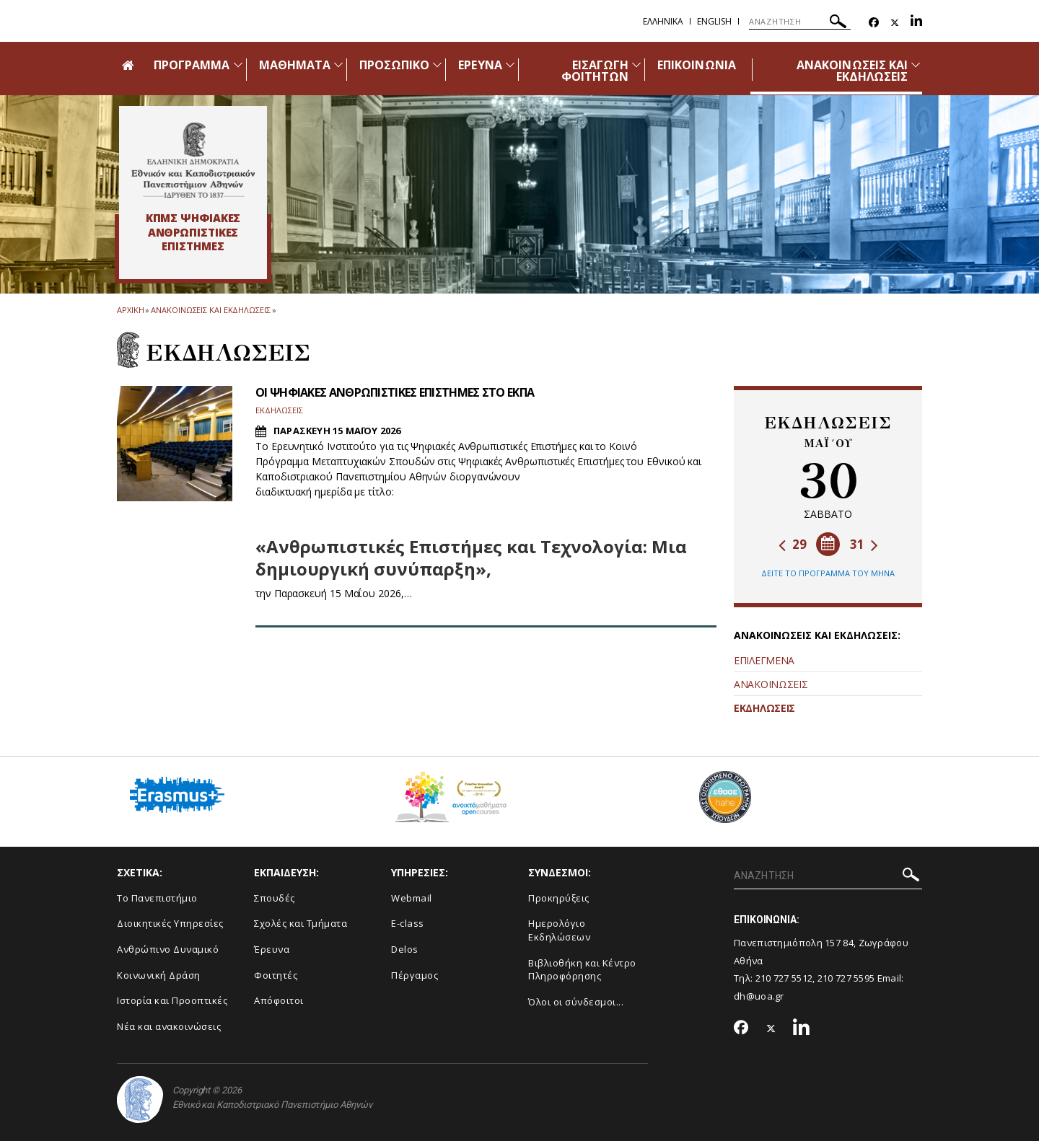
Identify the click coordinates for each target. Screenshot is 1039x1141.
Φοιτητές (275, 975)
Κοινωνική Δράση (159, 975)
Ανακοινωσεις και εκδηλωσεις (210, 309)
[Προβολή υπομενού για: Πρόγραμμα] (238, 64)
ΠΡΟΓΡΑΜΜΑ (191, 65)
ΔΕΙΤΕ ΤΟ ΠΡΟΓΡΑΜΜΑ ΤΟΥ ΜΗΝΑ (828, 573)
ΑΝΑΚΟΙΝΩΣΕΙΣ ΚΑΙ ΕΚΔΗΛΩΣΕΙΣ (852, 70)
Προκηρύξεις (558, 897)
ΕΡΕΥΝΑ (479, 65)
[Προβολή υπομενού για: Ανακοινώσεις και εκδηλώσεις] (916, 64)
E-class (407, 923)
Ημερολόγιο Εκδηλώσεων (559, 930)
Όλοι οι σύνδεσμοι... (575, 1001)
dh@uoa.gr (759, 996)
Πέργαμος (414, 975)
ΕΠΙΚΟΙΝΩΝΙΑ (696, 65)
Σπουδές (274, 897)
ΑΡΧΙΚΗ (130, 309)
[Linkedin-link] (916, 23)
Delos (404, 949)
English (714, 21)
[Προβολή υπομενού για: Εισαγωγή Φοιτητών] (636, 64)
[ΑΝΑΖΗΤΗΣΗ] (800, 22)
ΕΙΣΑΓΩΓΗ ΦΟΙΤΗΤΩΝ (594, 70)
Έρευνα (271, 949)
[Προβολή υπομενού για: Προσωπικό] (437, 64)
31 (864, 544)
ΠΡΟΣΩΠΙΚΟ (394, 65)
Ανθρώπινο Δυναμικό (168, 949)
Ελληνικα (663, 21)
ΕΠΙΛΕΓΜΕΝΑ (764, 660)
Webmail (411, 897)
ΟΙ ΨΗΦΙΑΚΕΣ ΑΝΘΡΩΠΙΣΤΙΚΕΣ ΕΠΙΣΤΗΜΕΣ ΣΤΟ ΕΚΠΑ (394, 392)
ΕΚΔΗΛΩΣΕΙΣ (764, 708)
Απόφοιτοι (279, 1000)
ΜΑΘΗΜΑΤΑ (294, 65)
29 (793, 544)
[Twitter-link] (894, 23)
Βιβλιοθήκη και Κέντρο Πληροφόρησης (582, 969)
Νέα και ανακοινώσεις (169, 1026)
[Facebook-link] (874, 23)
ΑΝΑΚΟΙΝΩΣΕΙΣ (770, 684)
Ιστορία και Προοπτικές (172, 1000)
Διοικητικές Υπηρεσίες (170, 923)
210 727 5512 (784, 978)
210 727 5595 (846, 978)
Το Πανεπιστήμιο (157, 897)
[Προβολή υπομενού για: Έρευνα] (510, 64)
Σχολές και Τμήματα (300, 923)
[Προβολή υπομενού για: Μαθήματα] (338, 64)
